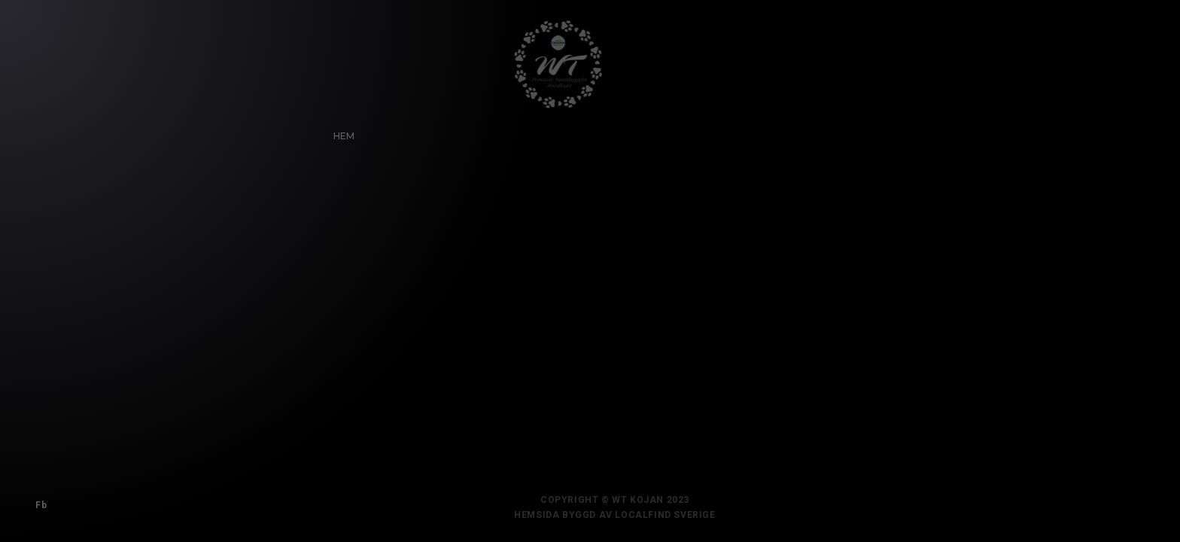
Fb (38, 503)
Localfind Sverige (672, 515)
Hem (340, 133)
